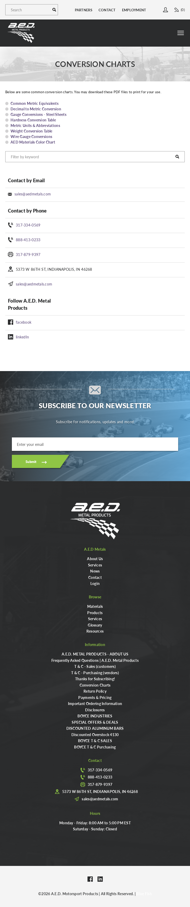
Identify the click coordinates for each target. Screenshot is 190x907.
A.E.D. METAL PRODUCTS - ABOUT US (95, 654)
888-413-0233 (28, 239)
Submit (31, 461)
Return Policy (95, 691)
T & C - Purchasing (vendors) (95, 672)
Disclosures (95, 709)
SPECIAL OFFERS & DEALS (95, 722)
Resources (95, 631)
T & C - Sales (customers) (95, 666)
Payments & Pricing (94, 697)
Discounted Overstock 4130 (95, 734)
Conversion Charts (95, 685)
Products (95, 612)
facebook (23, 322)
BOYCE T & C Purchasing (95, 747)
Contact (107, 10)
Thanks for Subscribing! (95, 678)
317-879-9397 (28, 254)
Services (95, 565)
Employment (134, 10)
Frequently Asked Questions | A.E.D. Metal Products (95, 660)
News (95, 571)
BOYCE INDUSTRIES (94, 715)
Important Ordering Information (95, 703)
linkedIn (22, 336)
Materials (95, 606)
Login (95, 583)
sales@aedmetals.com (32, 193)
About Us (95, 558)
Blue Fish (144, 893)
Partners (83, 10)
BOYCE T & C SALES (95, 740)
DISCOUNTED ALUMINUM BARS (95, 728)
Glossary (95, 625)
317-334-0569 (28, 225)
